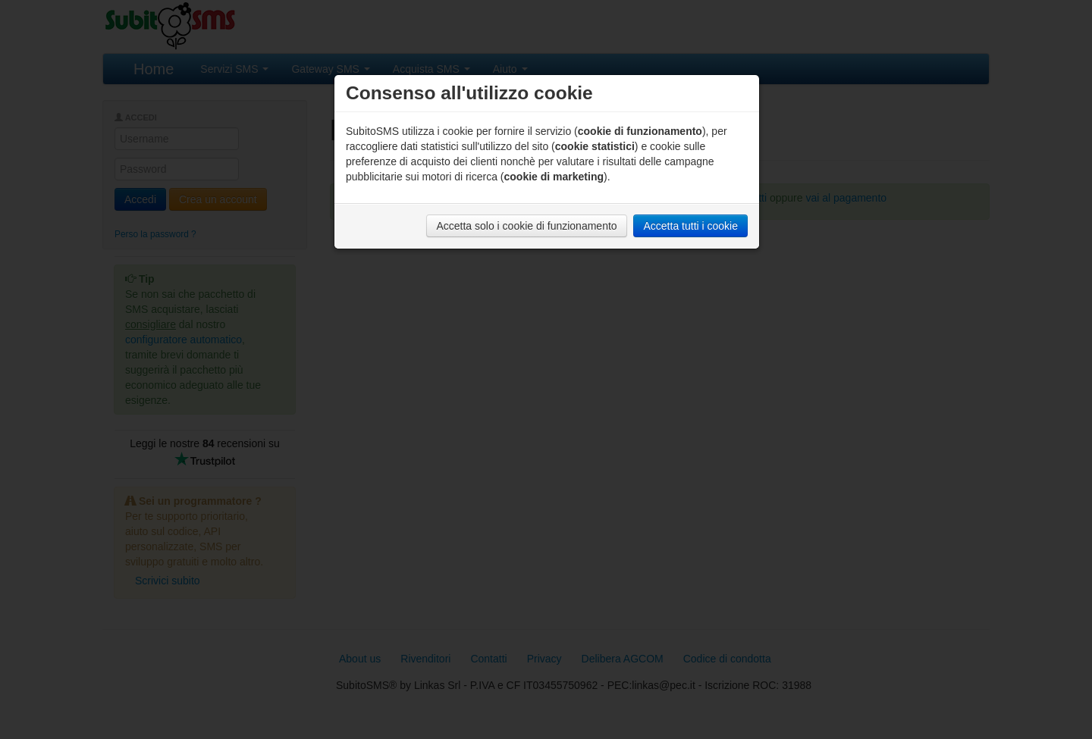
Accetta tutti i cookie (690, 226)
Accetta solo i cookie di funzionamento (526, 226)
